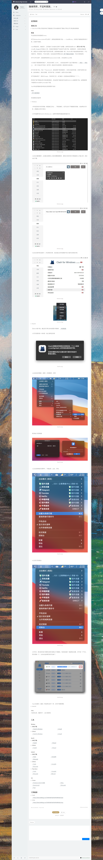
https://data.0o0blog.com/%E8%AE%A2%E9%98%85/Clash (47, 797)
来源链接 (63, 328)
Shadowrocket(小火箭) (38, 783)
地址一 (81, 62)
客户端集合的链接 (68, 54)
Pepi (34, 787)
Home (32, 14)
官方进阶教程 (35, 93)
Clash (34, 764)
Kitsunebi (35, 766)
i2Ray (62, 783)
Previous (32, 822)
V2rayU (54, 748)
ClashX (34, 748)
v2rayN (59, 734)
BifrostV (53, 774)
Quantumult (35, 785)
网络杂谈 (19, 23)
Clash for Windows (37, 734)
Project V (38, 49)
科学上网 (19, 18)
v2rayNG (53, 764)
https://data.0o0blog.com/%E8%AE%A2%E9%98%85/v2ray (47, 802)
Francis (31, 9)
